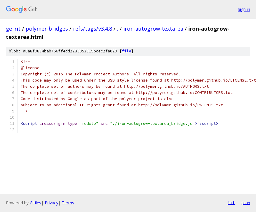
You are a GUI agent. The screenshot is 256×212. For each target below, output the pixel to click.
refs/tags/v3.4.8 (92, 28)
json (245, 202)
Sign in (244, 9)
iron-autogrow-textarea (153, 28)
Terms (68, 203)
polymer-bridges (47, 28)
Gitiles (35, 203)
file (126, 51)
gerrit (13, 28)
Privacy (51, 203)
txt (231, 202)
